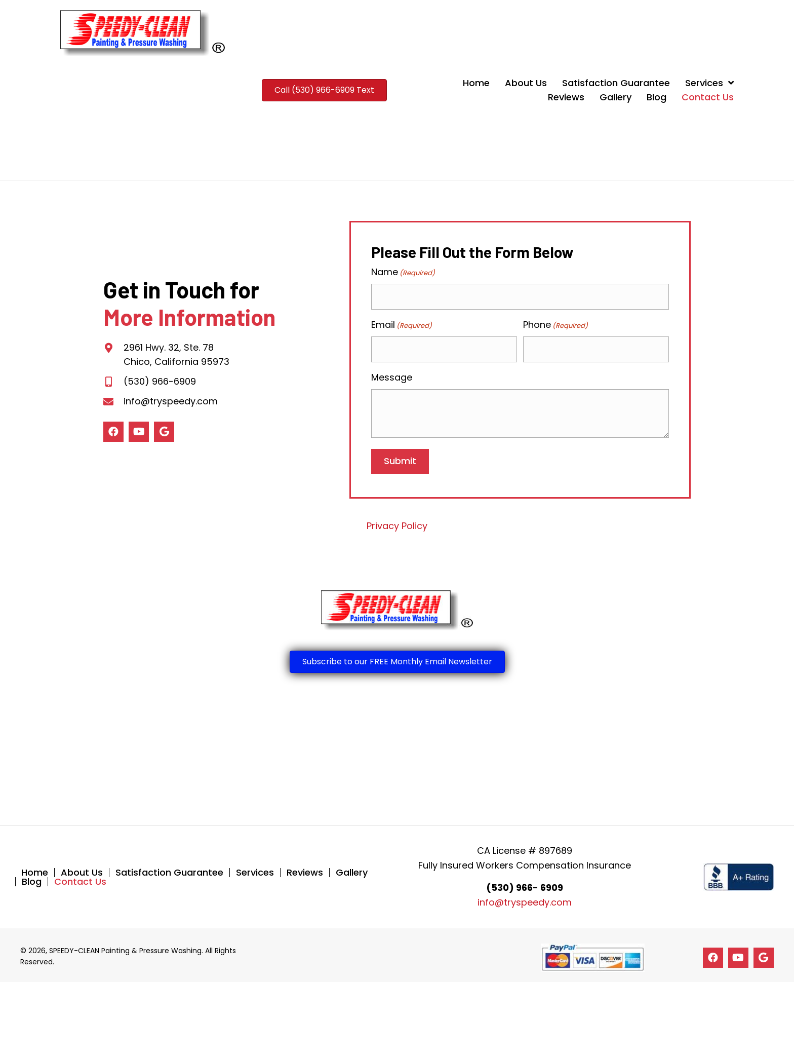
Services (255, 869)
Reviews (305, 869)
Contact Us (80, 878)
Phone (555, 323)
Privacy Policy (397, 522)
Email (401, 323)
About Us (82, 869)
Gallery (352, 869)
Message (391, 373)
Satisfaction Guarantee (169, 869)
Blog (32, 878)
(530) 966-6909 (160, 379)
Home (34, 869)
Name (403, 272)
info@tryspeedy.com (171, 399)
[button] (113, 430)
